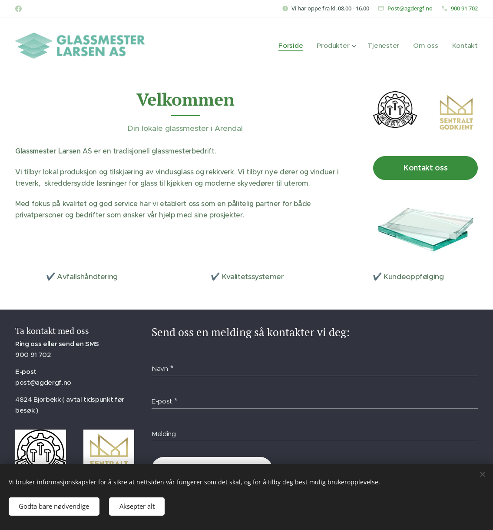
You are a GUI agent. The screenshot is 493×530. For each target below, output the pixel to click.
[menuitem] (297, 46)
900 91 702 (464, 8)
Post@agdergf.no (410, 8)
